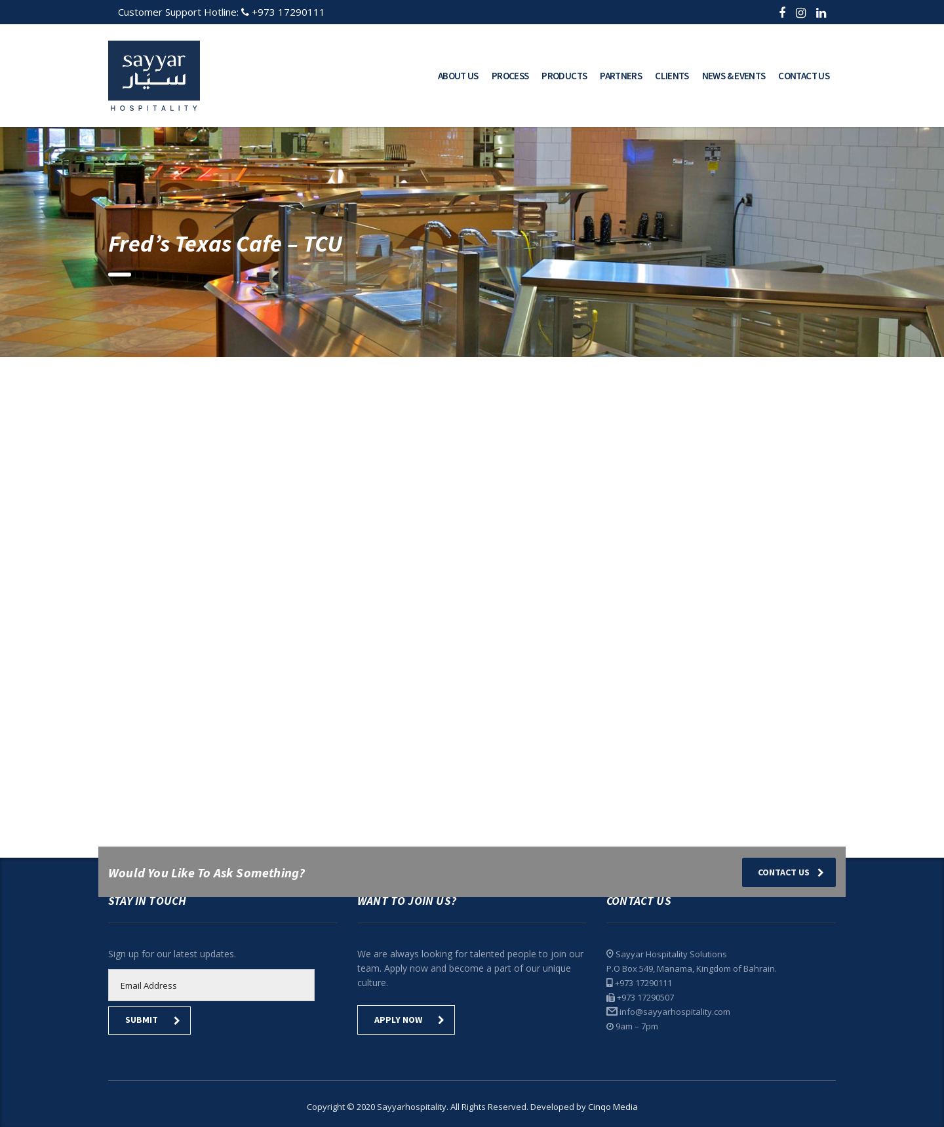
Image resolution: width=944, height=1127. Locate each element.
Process (510, 75)
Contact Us (803, 75)
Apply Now (409, 1019)
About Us (458, 75)
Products (564, 75)
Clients (672, 75)
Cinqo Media (613, 1107)
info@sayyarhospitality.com (675, 1012)
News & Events (734, 75)
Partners (621, 75)
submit (152, 1019)
